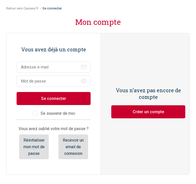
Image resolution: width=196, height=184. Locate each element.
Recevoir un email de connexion (73, 147)
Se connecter (53, 98)
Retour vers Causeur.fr (22, 8)
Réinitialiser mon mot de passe (34, 147)
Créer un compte (148, 111)
